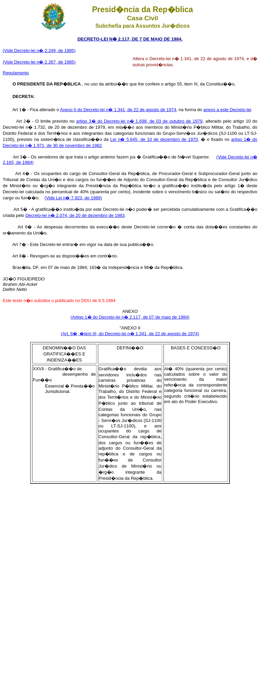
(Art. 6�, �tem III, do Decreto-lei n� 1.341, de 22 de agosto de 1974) (130, 333)
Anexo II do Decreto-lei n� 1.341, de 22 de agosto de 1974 (118, 109)
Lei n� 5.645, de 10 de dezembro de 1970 (154, 139)
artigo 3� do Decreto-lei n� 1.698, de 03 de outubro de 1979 (139, 121)
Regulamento (16, 72)
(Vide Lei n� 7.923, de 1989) (73, 197)
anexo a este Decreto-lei (227, 109)
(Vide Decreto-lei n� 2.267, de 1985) (39, 62)
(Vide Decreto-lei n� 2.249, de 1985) (39, 50)
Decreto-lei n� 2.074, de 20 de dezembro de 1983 (75, 215)
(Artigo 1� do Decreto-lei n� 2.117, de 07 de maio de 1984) (129, 317)
